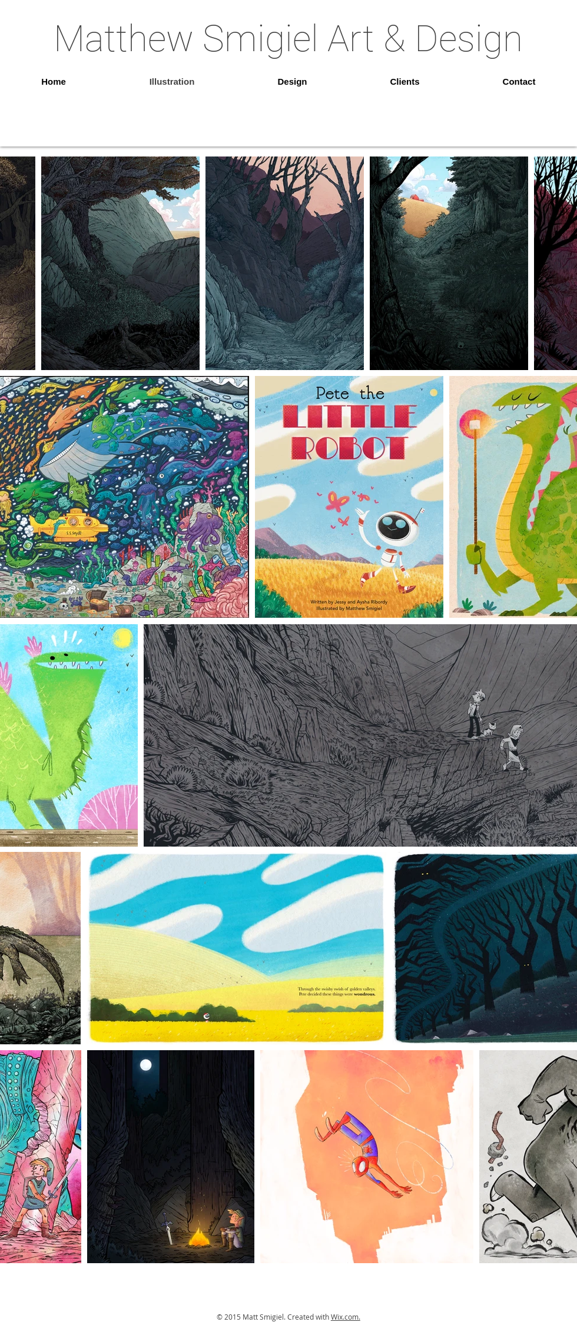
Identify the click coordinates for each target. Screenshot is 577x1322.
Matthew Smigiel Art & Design (288, 38)
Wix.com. (345, 1316)
